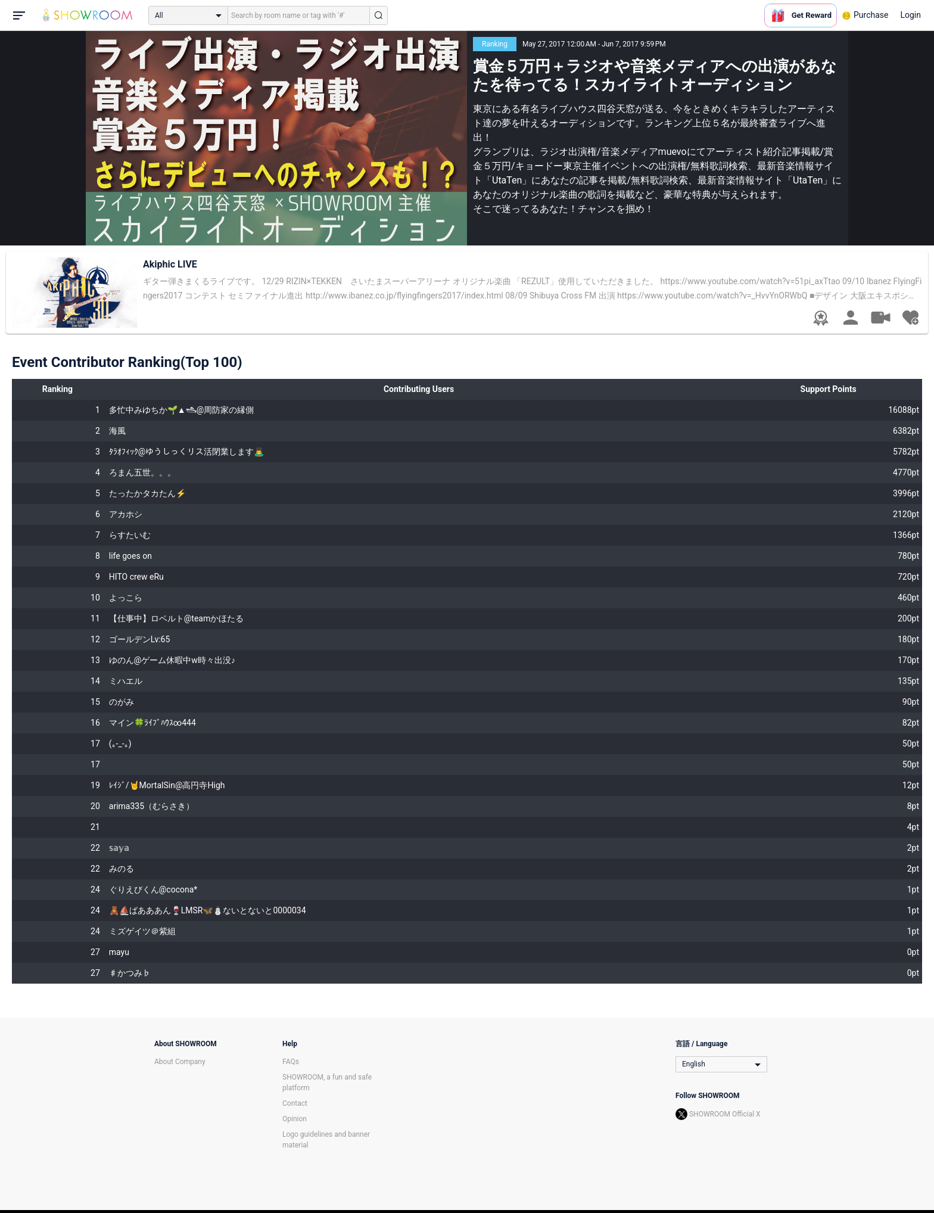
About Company (180, 1062)
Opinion (294, 1119)
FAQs (290, 1062)
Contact (294, 1103)
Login (910, 15)
